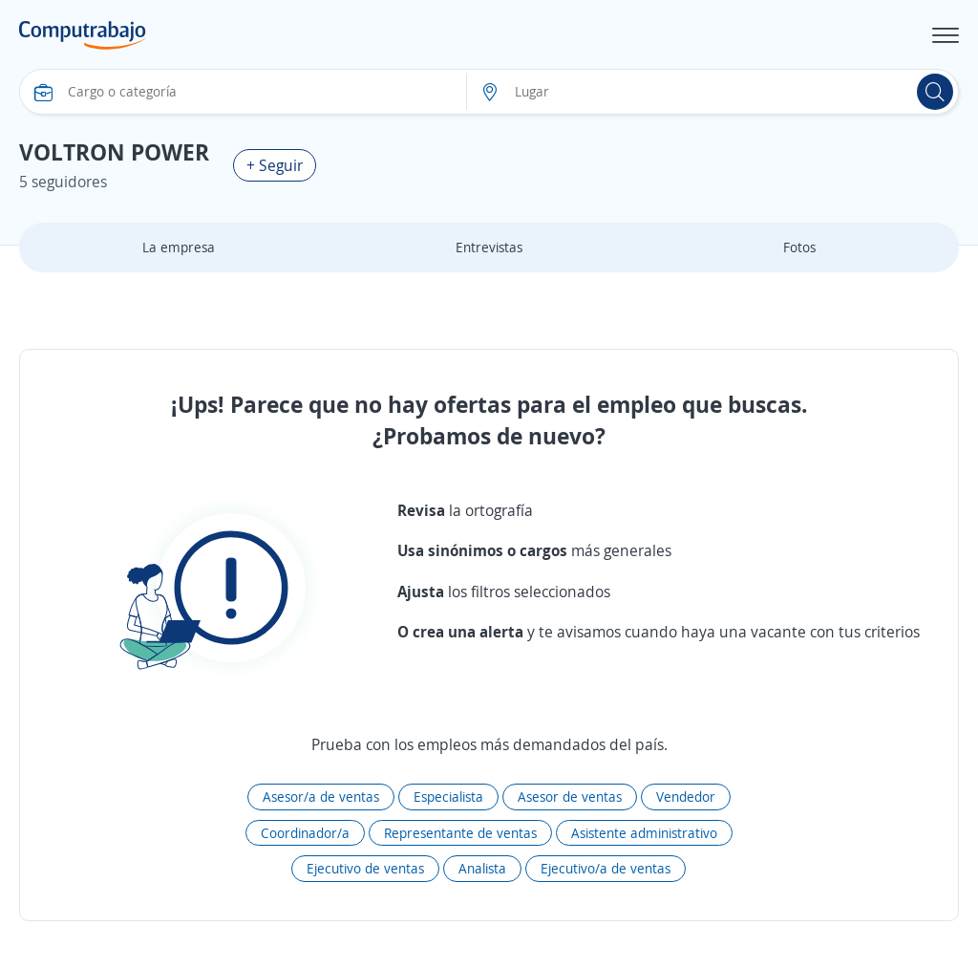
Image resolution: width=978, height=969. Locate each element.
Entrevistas (489, 247)
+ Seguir (274, 165)
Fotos (799, 247)
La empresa (178, 247)
